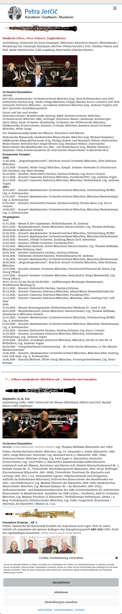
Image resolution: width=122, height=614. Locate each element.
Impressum (79, 610)
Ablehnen (61, 592)
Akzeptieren (61, 582)
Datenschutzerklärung (63, 610)
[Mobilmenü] (115, 8)
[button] (116, 558)
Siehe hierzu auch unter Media (61, 533)
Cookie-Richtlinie (45, 610)
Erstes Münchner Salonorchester (33, 447)
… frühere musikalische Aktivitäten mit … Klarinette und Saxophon (52, 379)
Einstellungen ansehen (61, 602)
